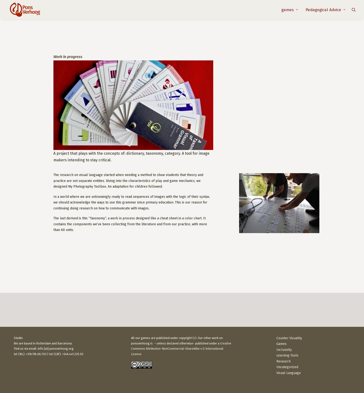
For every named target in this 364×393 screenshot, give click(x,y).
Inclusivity (284, 350)
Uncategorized (287, 367)
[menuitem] (289, 9)
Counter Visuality (289, 338)
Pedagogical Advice (325, 9)
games (289, 9)
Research (283, 361)
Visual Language (288, 373)
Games (281, 344)
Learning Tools (287, 355)
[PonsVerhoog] (24, 9)
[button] (354, 9)
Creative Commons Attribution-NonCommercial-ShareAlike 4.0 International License (181, 349)
